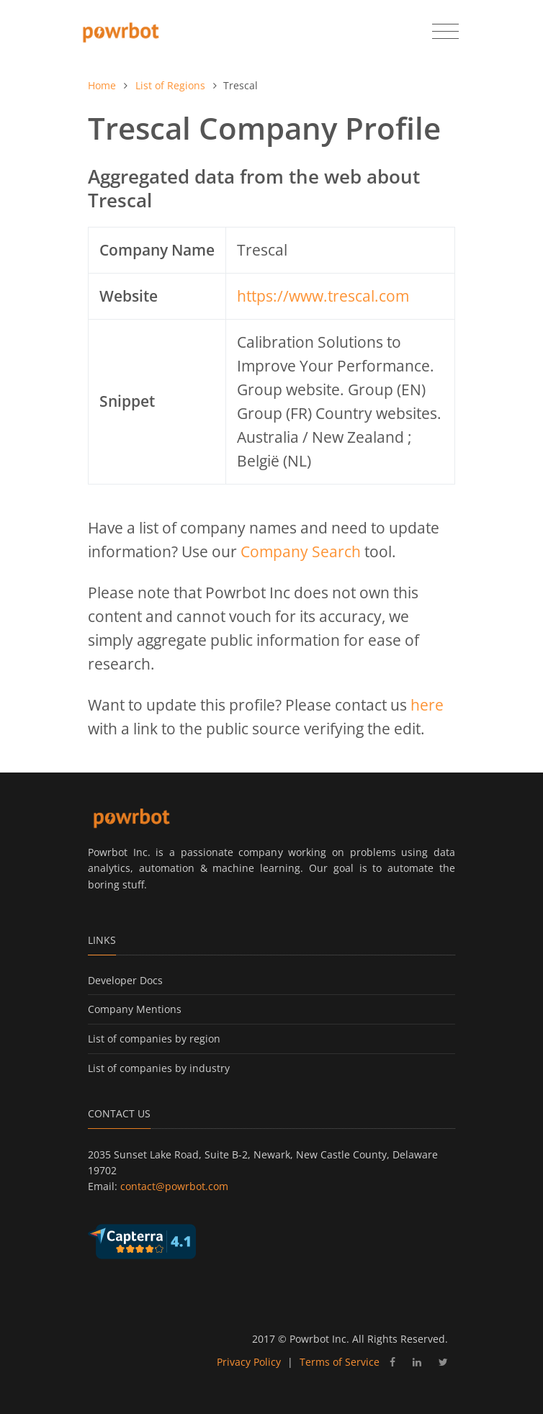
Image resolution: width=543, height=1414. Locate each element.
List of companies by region (154, 1038)
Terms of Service (340, 1362)
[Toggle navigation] (445, 31)
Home (102, 85)
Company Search (301, 551)
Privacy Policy (249, 1362)
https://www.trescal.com (323, 296)
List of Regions (170, 85)
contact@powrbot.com (174, 1186)
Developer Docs (125, 980)
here (427, 705)
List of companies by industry (159, 1068)
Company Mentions (134, 1009)
